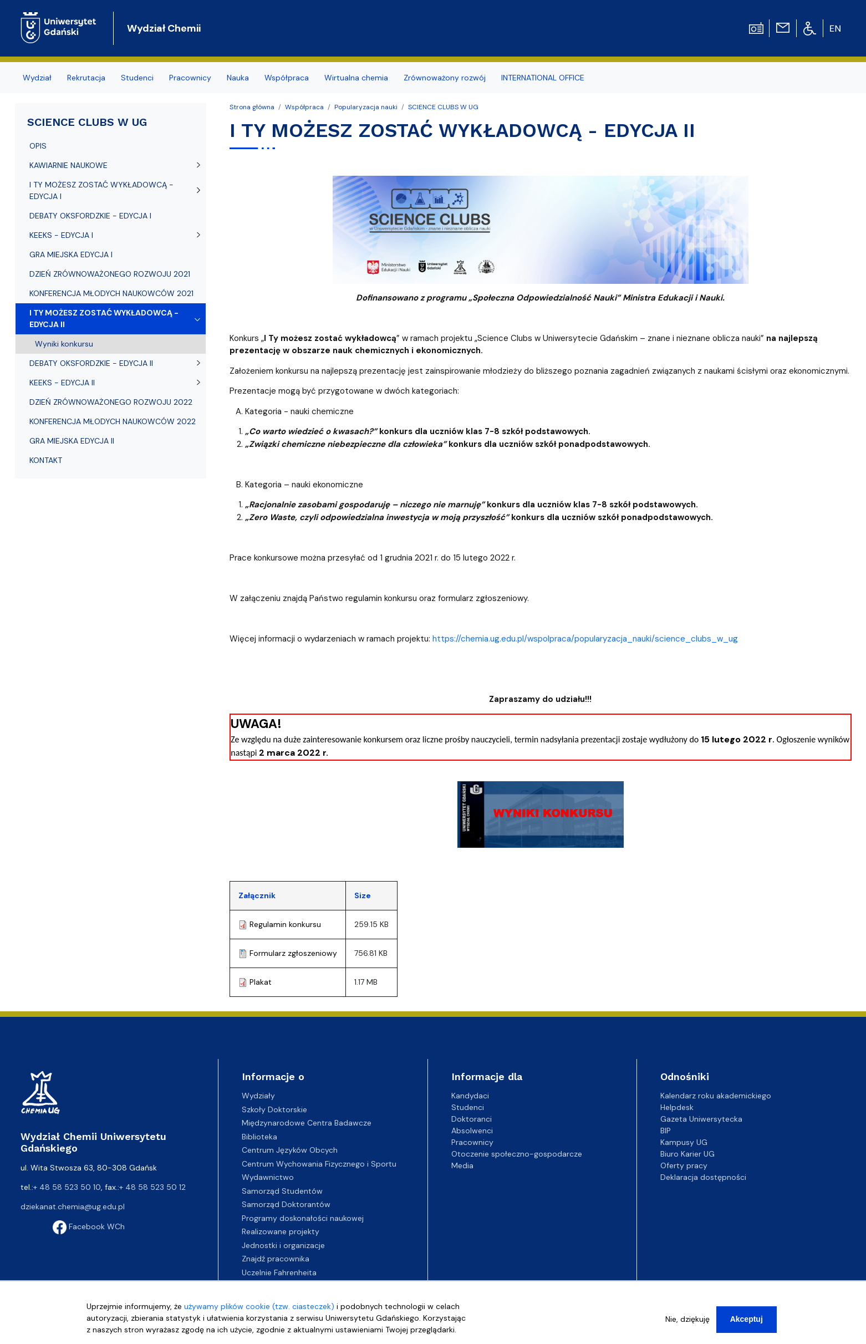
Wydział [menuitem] (37, 78)
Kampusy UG (683, 1142)
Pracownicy (472, 1142)
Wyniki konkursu (64, 344)
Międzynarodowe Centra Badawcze (306, 1123)
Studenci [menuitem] (137, 78)
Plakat (260, 982)
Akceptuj (746, 1319)
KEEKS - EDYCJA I (61, 235)
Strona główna (252, 107)
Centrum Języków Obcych (290, 1150)
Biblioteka (259, 1137)
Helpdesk (677, 1107)
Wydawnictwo (268, 1177)
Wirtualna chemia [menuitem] (356, 78)
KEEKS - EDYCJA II (62, 383)
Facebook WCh (89, 1226)
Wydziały (258, 1096)
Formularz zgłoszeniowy (293, 953)
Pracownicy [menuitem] (190, 78)
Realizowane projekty (280, 1231)
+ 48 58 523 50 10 (67, 1187)
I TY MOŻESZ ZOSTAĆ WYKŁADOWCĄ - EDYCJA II (104, 318)
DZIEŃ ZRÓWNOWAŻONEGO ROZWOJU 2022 (110, 402)
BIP (665, 1131)
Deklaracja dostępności (703, 1177)
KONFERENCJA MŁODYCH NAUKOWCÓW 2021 (111, 293)
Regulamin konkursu (285, 924)
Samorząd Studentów (282, 1191)
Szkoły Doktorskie (274, 1109)
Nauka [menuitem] (238, 78)
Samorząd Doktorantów (286, 1204)
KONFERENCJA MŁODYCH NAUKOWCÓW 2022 (112, 421)
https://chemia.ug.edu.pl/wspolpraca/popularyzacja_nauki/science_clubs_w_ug (585, 638)
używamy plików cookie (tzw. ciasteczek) (259, 1306)
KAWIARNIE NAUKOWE (68, 165)
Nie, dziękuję (687, 1319)
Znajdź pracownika (275, 1259)
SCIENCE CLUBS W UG (443, 107)
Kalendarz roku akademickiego (715, 1096)
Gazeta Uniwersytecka (701, 1119)
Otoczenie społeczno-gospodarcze (516, 1154)
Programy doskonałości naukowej (303, 1218)
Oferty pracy (683, 1165)
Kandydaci (470, 1096)
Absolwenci (472, 1131)
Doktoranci (471, 1119)
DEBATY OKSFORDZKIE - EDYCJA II (91, 363)
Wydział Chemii (164, 28)
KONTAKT (45, 460)
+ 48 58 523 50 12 (152, 1187)
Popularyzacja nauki (366, 107)
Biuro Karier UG (687, 1154)
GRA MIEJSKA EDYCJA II (71, 441)
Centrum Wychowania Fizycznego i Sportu (319, 1164)
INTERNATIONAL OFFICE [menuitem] (542, 78)
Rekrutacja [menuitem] (86, 78)
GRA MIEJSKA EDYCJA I (71, 254)
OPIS (38, 146)
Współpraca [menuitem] (286, 78)
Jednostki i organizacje (283, 1245)
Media (462, 1165)
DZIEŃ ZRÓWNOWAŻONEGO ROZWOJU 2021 (109, 274)
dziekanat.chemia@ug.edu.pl (73, 1206)
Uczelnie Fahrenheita (279, 1272)
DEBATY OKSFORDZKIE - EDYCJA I (90, 216)
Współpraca (304, 107)
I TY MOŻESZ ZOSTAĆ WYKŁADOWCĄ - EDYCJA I (101, 190)
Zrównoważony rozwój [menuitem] (445, 78)
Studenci (467, 1107)
